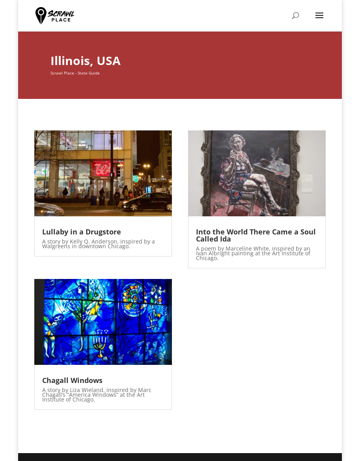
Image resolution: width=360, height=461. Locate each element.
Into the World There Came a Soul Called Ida (256, 235)
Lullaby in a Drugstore (81, 231)
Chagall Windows (72, 380)
